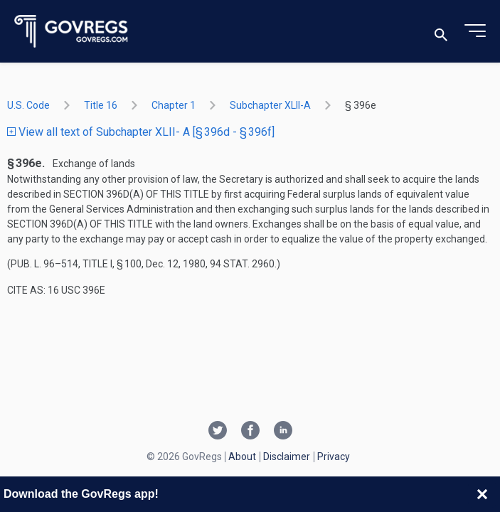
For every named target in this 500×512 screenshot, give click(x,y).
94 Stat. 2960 (242, 264)
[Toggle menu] (475, 31)
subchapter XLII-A (270, 105)
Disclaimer (286, 456)
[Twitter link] (217, 431)
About (242, 456)
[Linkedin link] (283, 431)
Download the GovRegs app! (81, 494)
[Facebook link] (250, 431)
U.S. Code (28, 105)
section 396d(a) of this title (136, 194)
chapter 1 (173, 105)
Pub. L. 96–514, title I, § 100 (76, 264)
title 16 (100, 105)
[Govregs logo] (71, 31)
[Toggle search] (441, 31)
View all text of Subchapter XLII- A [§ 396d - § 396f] (141, 132)
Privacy (333, 456)
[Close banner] (482, 494)
